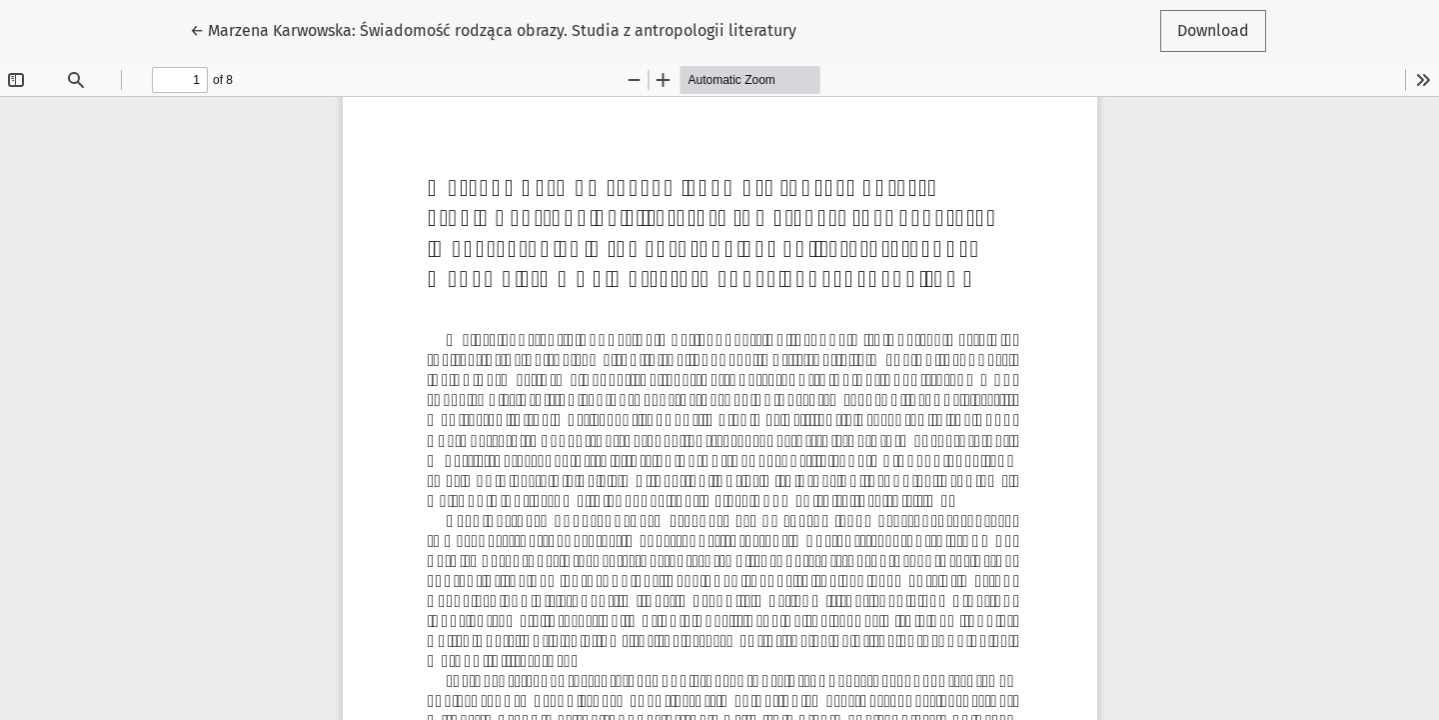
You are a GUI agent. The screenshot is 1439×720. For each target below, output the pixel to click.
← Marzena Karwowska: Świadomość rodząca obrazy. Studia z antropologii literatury (493, 29)
